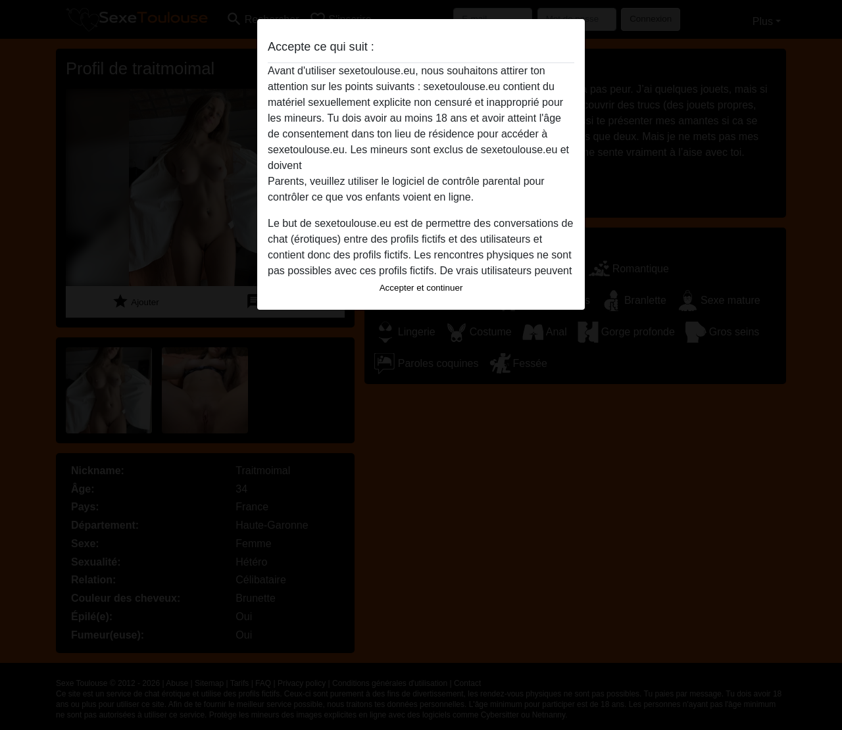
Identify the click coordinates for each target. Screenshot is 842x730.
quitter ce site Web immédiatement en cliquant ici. (420, 165)
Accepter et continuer (421, 288)
